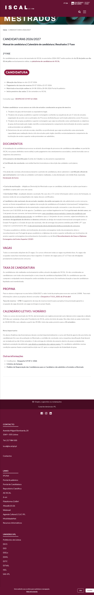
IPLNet (6, 475)
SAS (4, 574)
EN (67, 3)
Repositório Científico (12, 488)
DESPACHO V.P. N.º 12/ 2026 (26, 99)
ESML (5, 557)
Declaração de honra (10, 178)
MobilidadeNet (9, 518)
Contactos (7, 456)
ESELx (5, 552)
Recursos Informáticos (12, 523)
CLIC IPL (21, 514)
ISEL (5, 570)
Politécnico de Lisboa (12, 540)
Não (80, 590)
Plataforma (11, 501)
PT (64, 3)
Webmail (7, 510)
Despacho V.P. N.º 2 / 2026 (27, 361)
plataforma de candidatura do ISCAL (46, 61)
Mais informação (32, 592)
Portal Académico (10, 480)
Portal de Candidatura (12, 484)
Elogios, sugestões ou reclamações (48, 402)
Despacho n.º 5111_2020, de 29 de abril (56, 296)
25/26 (9, 506)
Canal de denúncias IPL (47, 407)
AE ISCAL (7, 493)
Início (5, 30)
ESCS (5, 544)
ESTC (5, 561)
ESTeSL (6, 565)
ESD (4, 548)
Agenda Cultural (10, 514)
